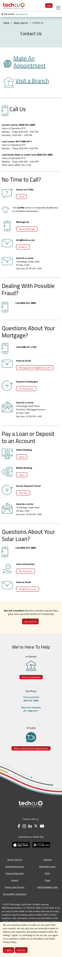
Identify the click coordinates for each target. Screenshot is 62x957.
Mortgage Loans (47, 866)
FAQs (21, 196)
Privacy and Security (14, 887)
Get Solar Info (25, 571)
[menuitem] (13, 5)
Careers (14, 880)
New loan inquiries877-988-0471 (31, 709)
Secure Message (27, 229)
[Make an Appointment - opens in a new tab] (36, 62)
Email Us (23, 247)
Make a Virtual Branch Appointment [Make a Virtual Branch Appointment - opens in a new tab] (31, 748)
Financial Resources (14, 866)
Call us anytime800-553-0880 (31, 698)
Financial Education (14, 873)
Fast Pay (23, 493)
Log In (48, 5)
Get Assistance (26, 388)
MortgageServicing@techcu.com (35, 367)
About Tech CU (14, 859)
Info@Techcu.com (28, 589)
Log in (22, 456)
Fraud (47, 880)
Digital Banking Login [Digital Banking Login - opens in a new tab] (47, 887)
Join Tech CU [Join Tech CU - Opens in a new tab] (30, 621)
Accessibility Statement (14, 894)
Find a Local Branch (31, 677)
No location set (22, 14)
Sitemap (47, 859)
